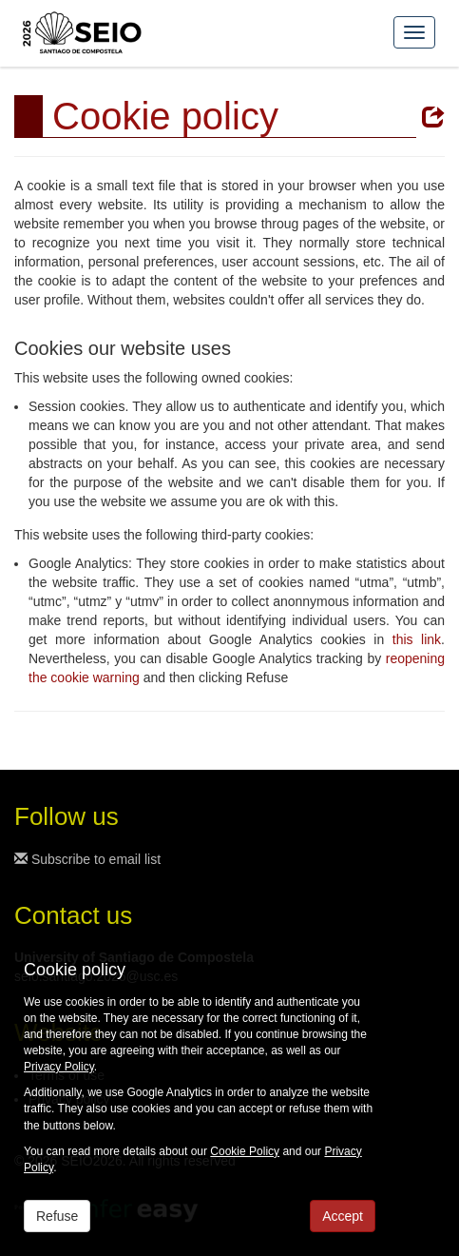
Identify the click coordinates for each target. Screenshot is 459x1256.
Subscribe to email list (87, 859)
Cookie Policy (244, 1151)
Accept (342, 1216)
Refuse (57, 1216)
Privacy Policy (59, 1066)
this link (416, 639)
